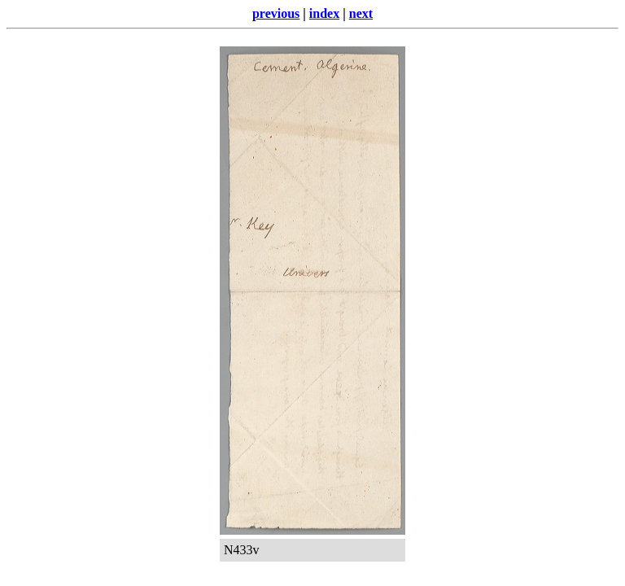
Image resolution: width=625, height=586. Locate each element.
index (324, 13)
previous (275, 13)
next (361, 13)
